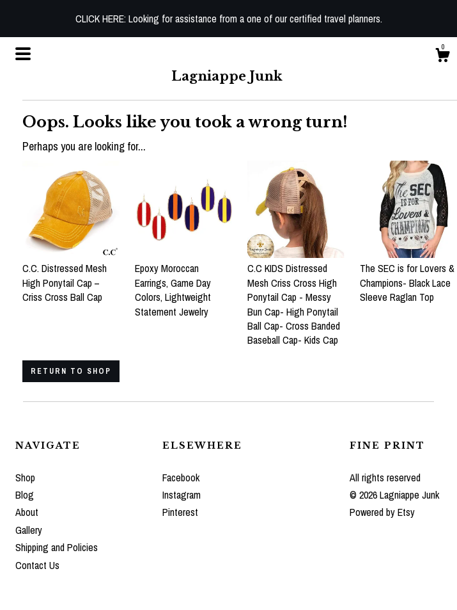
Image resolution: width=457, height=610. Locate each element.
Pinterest (180, 512)
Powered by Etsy (382, 512)
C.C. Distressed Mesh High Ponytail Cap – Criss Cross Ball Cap (71, 275)
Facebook (180, 477)
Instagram (181, 495)
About (26, 512)
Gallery (28, 530)
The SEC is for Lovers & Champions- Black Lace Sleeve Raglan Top (408, 275)
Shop (25, 477)
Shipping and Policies (56, 547)
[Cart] (442, 57)
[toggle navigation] (23, 53)
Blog (24, 495)
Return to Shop (71, 371)
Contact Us (37, 565)
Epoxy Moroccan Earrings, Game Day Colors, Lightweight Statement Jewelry (183, 283)
